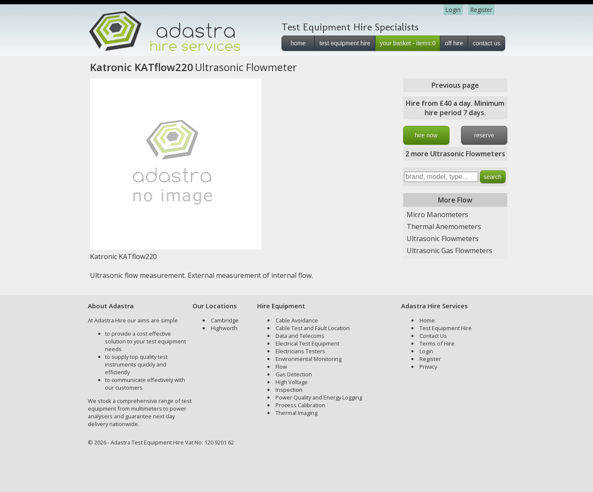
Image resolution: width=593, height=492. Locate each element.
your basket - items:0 (408, 43)
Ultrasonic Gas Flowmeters (449, 250)
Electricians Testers (300, 351)
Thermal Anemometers (444, 226)
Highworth (224, 328)
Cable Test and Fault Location (313, 328)
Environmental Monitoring (308, 359)
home (298, 43)
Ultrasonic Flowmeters (443, 238)
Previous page (455, 85)
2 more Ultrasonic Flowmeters (455, 153)
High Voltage (292, 382)
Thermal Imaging (296, 413)
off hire (454, 43)
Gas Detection (294, 374)
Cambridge (225, 320)
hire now (426, 135)
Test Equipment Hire (445, 328)
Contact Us (433, 336)
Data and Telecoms (300, 336)
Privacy (428, 366)
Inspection (289, 390)
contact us (486, 43)
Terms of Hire (437, 343)
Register (481, 10)
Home (427, 320)
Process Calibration (300, 405)
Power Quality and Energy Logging (319, 397)
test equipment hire (344, 43)
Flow (281, 366)
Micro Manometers (437, 214)
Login (453, 10)
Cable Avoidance (297, 320)
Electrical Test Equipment (307, 343)
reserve (484, 135)
